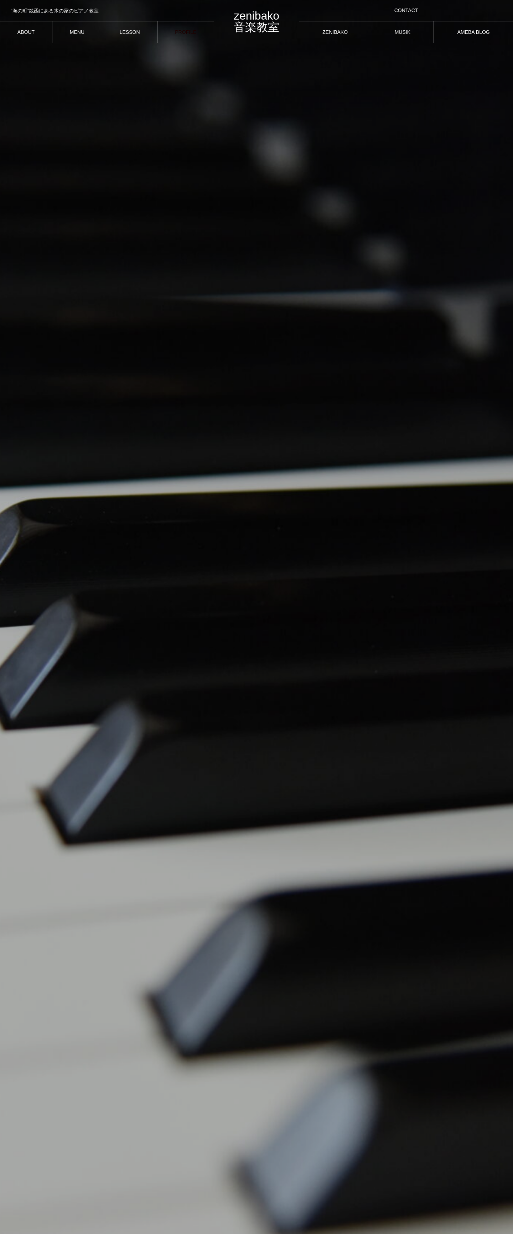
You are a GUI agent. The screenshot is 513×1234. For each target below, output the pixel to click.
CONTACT (406, 10)
